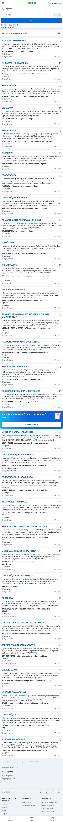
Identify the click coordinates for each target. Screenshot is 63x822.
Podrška (4, 807)
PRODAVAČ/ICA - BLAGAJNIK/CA (17, 477)
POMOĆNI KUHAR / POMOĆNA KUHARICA (21, 220)
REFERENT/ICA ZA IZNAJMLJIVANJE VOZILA (23, 623)
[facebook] (41, 792)
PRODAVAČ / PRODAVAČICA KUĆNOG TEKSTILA (24, 526)
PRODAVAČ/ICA (9, 85)
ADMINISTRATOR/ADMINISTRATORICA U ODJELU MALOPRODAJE (25, 315)
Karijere (4, 814)
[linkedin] (59, 792)
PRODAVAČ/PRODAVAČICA (14, 198)
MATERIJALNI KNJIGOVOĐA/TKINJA (19, 551)
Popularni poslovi (7, 776)
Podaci (4, 811)
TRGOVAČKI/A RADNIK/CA (14, 502)
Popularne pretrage (10, 768)
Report (57, 56)
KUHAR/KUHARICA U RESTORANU (18, 432)
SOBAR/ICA (7, 598)
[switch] (59, 33)
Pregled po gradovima (9, 779)
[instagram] (47, 792)
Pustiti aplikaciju (55, 3)
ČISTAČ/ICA (7, 108)
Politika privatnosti (47, 811)
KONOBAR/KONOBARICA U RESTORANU (21, 391)
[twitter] (53, 792)
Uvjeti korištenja (47, 808)
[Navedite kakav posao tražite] (31, 8)
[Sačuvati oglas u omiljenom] (60, 41)
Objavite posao (27, 802)
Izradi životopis (31, 424)
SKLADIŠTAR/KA (10, 265)
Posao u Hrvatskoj (47, 805)
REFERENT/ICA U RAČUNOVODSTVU (19, 645)
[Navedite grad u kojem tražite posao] (31, 14)
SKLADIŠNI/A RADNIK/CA (14, 290)
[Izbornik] (3, 3)
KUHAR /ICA (7, 153)
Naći (31, 20)
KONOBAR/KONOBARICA (13, 739)
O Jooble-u (5, 804)
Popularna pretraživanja (49, 802)
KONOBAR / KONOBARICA (14, 40)
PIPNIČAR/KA (8, 242)
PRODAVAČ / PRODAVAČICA (15, 63)
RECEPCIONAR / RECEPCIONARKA (18, 455)
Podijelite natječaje (28, 805)
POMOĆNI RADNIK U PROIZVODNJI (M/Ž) (21, 342)
